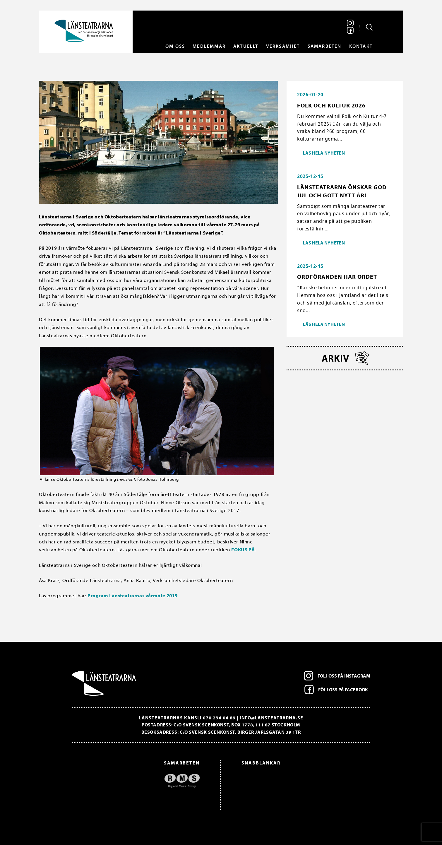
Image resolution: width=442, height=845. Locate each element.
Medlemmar (209, 46)
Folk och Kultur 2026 (331, 105)
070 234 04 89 (219, 718)
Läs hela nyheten (324, 153)
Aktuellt (245, 46)
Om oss (175, 46)
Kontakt (361, 46)
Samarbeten (325, 46)
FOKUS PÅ (243, 549)
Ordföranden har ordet (337, 276)
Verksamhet (283, 46)
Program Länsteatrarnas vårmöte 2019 (133, 595)
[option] (139, 781)
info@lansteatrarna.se (271, 718)
